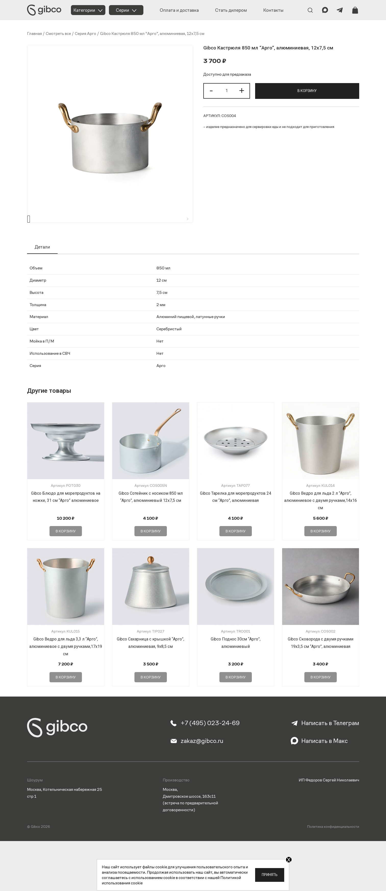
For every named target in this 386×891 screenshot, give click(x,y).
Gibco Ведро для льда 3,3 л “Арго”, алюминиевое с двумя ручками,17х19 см (65, 664)
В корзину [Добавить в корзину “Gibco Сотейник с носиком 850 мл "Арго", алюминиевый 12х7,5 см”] (151, 548)
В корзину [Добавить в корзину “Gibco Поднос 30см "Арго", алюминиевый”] (236, 694)
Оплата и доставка (179, 10)
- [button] (211, 90)
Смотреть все (58, 33)
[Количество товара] (226, 91)
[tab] (42, 264)
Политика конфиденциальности (333, 844)
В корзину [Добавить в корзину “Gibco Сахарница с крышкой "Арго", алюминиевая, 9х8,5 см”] (151, 694)
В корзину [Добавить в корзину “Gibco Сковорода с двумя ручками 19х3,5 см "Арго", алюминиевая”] (320, 694)
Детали (42, 264)
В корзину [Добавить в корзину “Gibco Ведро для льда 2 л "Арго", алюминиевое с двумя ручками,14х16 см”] (320, 548)
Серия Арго (85, 33)
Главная (34, 33)
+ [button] (242, 90)
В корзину (307, 91)
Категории (84, 10)
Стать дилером (231, 10)
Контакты (273, 10)
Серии (122, 10)
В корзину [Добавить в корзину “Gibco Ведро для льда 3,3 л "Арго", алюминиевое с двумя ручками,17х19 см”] (66, 694)
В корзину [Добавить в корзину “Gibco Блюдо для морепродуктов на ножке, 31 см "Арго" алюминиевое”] (66, 548)
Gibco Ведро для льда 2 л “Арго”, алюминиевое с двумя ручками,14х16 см (320, 518)
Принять (270, 875)
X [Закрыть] (289, 859)
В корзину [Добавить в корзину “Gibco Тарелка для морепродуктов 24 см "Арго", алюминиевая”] (236, 548)
